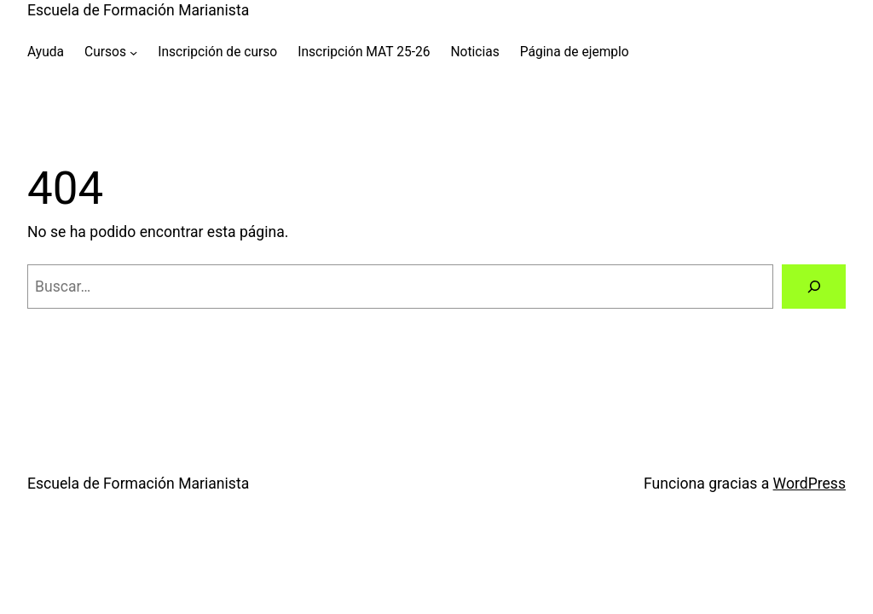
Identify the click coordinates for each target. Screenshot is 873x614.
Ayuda (45, 52)
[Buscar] (814, 286)
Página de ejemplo (574, 52)
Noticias (474, 52)
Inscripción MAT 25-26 (364, 52)
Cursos (105, 52)
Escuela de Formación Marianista (138, 10)
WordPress (809, 483)
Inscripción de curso (217, 52)
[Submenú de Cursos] (133, 51)
